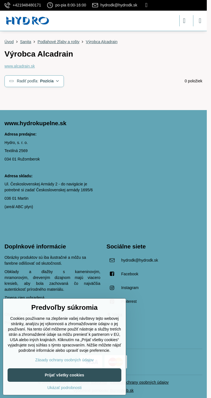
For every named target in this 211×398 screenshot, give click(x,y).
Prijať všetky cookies (64, 375)
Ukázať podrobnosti (64, 387)
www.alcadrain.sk (19, 66)
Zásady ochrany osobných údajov (139, 382)
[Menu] (200, 20)
